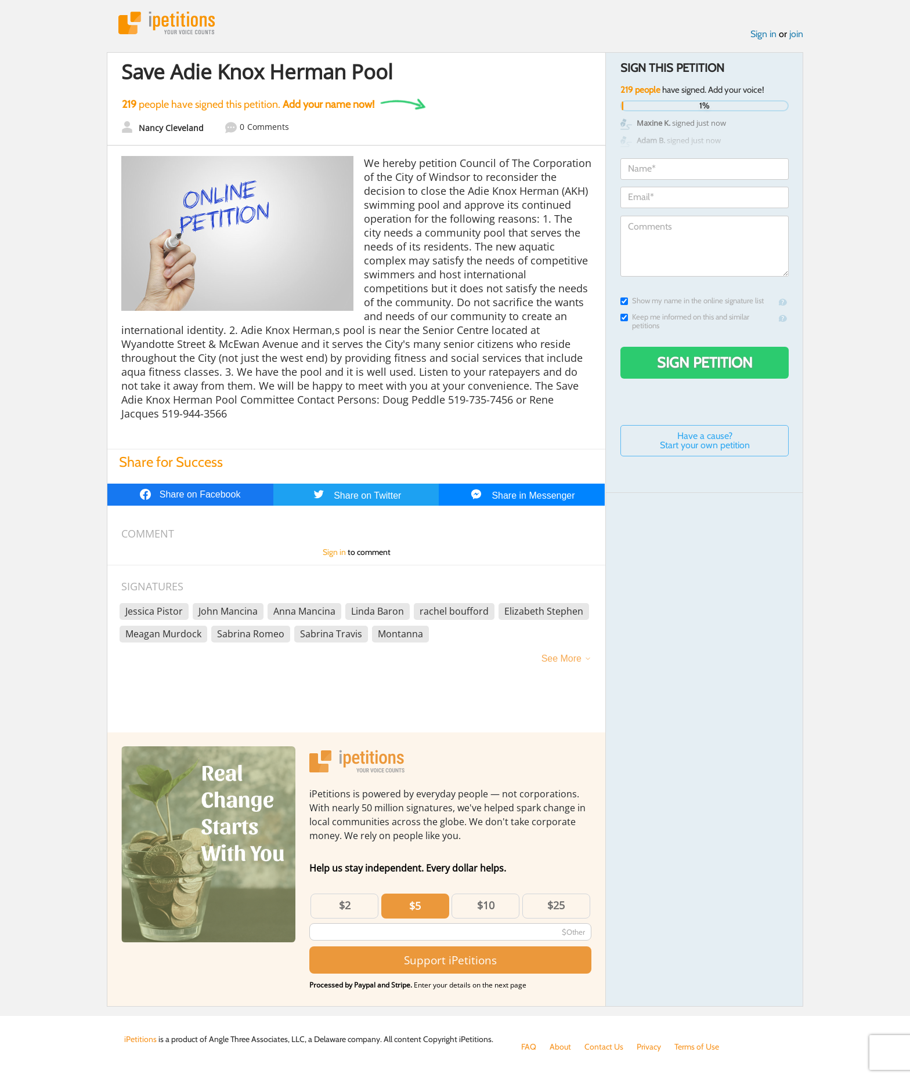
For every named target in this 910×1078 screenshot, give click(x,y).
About (560, 1046)
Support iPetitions (450, 960)
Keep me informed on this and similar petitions (684, 321)
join (796, 33)
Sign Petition (705, 362)
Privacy (649, 1046)
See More (561, 658)
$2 (345, 905)
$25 (556, 905)
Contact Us (603, 1046)
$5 (415, 906)
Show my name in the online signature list (692, 300)
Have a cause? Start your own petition (705, 440)
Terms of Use (696, 1046)
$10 (485, 905)
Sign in (763, 33)
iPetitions (166, 23)
